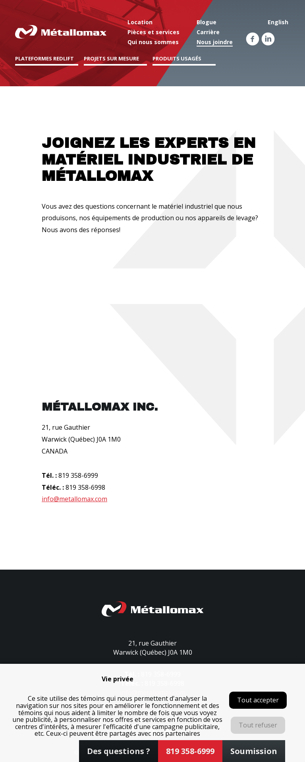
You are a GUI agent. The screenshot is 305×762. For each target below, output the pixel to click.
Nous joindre (215, 42)
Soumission (253, 751)
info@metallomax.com (74, 498)
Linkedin (268, 39)
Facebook (252, 39)
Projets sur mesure (111, 58)
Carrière (208, 32)
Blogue (206, 22)
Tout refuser (258, 725)
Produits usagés (176, 58)
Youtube (283, 39)
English (278, 22)
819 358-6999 (78, 475)
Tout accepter (258, 700)
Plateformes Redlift (44, 58)
